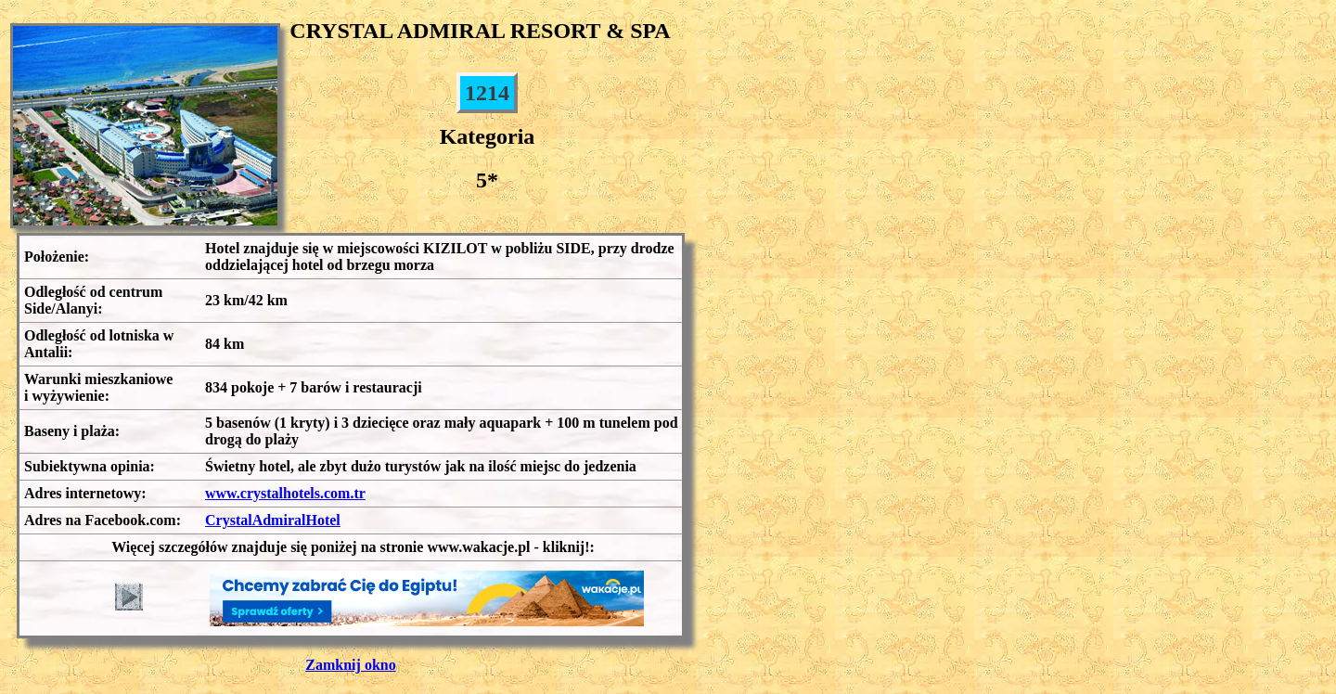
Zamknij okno (350, 665)
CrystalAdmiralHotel (272, 520)
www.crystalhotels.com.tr (285, 493)
